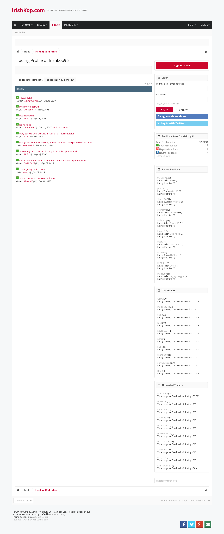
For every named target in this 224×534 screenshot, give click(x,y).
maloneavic (163, 306)
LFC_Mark (161, 457)
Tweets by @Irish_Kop (166, 480)
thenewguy (162, 177)
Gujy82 (174, 191)
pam (159, 338)
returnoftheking (164, 433)
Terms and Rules (197, 500)
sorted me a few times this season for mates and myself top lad (52, 160)
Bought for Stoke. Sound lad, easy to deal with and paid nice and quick (55, 142)
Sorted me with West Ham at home (37, 178)
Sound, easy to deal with (32, 169)
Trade (56, 25)
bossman (161, 401)
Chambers (29, 127)
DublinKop (175, 233)
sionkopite (162, 393)
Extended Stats (163, 156)
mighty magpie (177, 276)
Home (164, 500)
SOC (159, 314)
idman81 (28, 181)
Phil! (26, 118)
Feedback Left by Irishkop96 (60, 79)
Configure (147, 83)
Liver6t (160, 252)
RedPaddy (162, 409)
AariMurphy (163, 417)
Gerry (160, 298)
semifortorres (164, 465)
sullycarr (174, 201)
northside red (164, 362)
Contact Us (174, 500)
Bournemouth (26, 115)
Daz (25, 172)
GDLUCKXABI (163, 441)
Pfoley (160, 231)
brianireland (163, 425)
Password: (161, 94)
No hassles (25, 124)
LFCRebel (28, 109)
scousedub (28, 145)
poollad (161, 188)
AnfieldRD (162, 449)
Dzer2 (160, 241)
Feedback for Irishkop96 (30, 79)
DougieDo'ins (31, 100)
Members (70, 24)
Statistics (20, 32)
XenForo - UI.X (22, 500)
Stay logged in (181, 109)
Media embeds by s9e (79, 517)
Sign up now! (182, 65)
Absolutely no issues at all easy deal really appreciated (48, 151)
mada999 (162, 273)
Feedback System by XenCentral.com (30, 525)
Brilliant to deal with (29, 106)
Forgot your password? (167, 103)
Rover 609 (162, 330)
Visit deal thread (61, 127)
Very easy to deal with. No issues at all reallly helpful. (46, 133)
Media (41, 24)
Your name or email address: (170, 83)
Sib (171, 180)
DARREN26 (29, 163)
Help (184, 500)
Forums (25, 24)
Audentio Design (58, 519)
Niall (26, 136)
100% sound (25, 97)
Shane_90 (161, 199)
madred (174, 212)
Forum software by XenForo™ (40, 517)
